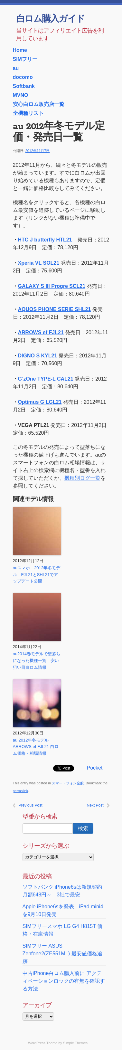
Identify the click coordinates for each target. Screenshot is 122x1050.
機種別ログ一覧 (82, 478)
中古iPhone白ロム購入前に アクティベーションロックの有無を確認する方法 (64, 980)
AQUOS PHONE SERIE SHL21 (54, 309)
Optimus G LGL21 (40, 402)
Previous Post (30, 805)
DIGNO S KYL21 (37, 355)
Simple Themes (75, 1043)
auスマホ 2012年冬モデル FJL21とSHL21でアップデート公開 (36, 574)
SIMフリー (25, 59)
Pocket (95, 768)
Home (20, 50)
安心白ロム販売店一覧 (38, 104)
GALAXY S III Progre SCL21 (52, 286)
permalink (20, 791)
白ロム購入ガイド (50, 19)
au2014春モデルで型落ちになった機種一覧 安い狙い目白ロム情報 (36, 660)
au (16, 68)
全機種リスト (28, 113)
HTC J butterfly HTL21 (45, 239)
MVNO (20, 95)
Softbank (24, 86)
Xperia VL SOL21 (39, 263)
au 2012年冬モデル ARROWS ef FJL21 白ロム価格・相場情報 (36, 747)
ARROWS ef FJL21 (41, 332)
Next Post (95, 805)
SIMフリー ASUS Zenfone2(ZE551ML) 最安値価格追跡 (62, 953)
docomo (23, 77)
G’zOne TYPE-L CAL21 (45, 379)
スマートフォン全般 (68, 783)
